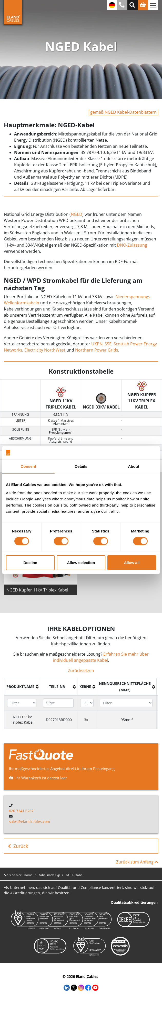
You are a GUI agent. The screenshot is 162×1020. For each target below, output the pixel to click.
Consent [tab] (28, 466)
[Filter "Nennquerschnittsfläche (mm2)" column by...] (126, 703)
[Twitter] (74, 987)
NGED (76, 214)
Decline (30, 562)
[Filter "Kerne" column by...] (87, 703)
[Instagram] (81, 987)
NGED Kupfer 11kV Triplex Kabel (37, 590)
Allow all (131, 562)
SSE (108, 344)
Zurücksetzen (81, 670)
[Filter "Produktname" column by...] (21, 703)
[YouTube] (95, 987)
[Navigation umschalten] (153, 5)
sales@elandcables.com (29, 821)
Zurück (18, 846)
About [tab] (133, 466)
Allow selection (81, 562)
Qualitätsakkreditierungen (134, 902)
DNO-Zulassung (132, 245)
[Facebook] (88, 987)
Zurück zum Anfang (137, 862)
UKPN (97, 344)
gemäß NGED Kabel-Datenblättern (123, 112)
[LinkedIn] (67, 987)
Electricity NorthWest (44, 350)
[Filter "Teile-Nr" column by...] (58, 703)
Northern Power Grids (96, 350)
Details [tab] (81, 466)
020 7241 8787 (21, 810)
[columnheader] (22, 686)
